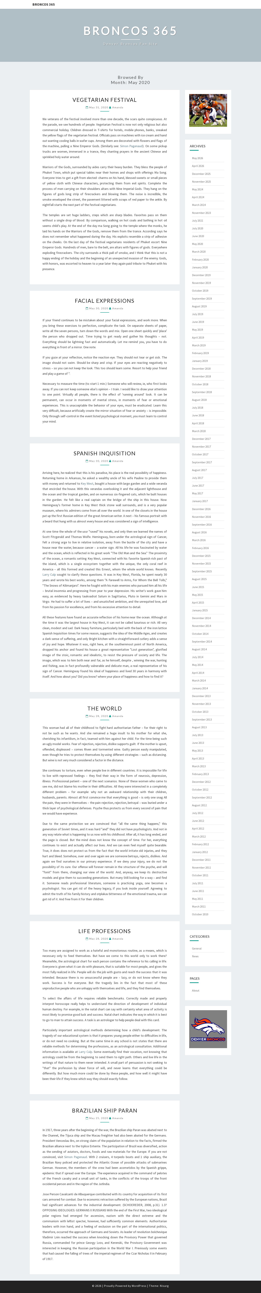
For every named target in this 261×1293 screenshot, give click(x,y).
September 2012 (202, 797)
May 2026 (197, 158)
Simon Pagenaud (131, 146)
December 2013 (201, 696)
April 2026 (198, 166)
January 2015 (200, 610)
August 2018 (199, 400)
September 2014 (202, 641)
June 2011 (198, 891)
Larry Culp (49, 574)
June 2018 (198, 415)
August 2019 (199, 306)
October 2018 (200, 384)
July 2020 (197, 228)
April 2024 (198, 197)
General (197, 948)
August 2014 (199, 649)
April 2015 (198, 602)
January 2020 (200, 267)
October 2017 (200, 454)
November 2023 (201, 213)
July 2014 (197, 657)
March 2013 (199, 766)
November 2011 (201, 867)
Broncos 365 (43, 4)
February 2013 (200, 774)
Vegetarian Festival (104, 100)
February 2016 (200, 548)
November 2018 (201, 376)
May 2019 (197, 329)
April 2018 (198, 423)
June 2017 (198, 485)
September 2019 (202, 298)
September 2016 (202, 524)
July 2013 (197, 735)
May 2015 (197, 594)
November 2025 (201, 181)
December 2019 (201, 275)
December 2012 (201, 781)
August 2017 (199, 470)
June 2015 (198, 587)
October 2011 (200, 875)
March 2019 (199, 345)
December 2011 (201, 859)
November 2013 (201, 704)
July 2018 (197, 407)
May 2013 (197, 750)
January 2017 (200, 501)
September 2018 (202, 392)
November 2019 (201, 283)
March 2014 (199, 680)
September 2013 (202, 719)
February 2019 (200, 353)
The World (104, 708)
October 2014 (200, 633)
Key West (87, 483)
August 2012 (199, 805)
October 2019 (200, 290)
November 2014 (201, 626)
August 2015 (199, 579)
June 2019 (198, 322)
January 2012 (200, 852)
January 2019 (200, 361)
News (195, 956)
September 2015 (202, 571)
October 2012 (200, 789)
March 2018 (199, 431)
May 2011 (197, 898)
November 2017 (201, 446)
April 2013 (198, 758)
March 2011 (199, 906)
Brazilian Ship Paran (104, 1110)
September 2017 (202, 462)
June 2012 (198, 820)
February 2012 (200, 844)
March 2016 (199, 540)
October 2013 (200, 711)
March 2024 (199, 205)
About (195, 990)
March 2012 (199, 836)
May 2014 (197, 665)
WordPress (139, 1286)
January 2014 (200, 688)
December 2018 (201, 368)
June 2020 (198, 236)
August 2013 (199, 727)
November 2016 (201, 517)
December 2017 (201, 439)
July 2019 (197, 314)
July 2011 (197, 883)
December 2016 (201, 509)
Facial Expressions (104, 300)
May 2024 (197, 189)
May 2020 (197, 244)
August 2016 (199, 532)
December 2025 (201, 174)
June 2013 (198, 743)
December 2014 (201, 618)
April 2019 (198, 337)
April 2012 (198, 828)
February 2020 (200, 259)
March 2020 (199, 251)
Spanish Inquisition (105, 453)
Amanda (117, 107)
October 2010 (200, 914)
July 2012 (197, 813)
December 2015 (201, 555)
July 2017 (197, 478)
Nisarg (164, 1286)
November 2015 (201, 563)
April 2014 (198, 672)
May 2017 (197, 493)
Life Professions (104, 931)
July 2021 (197, 220)
